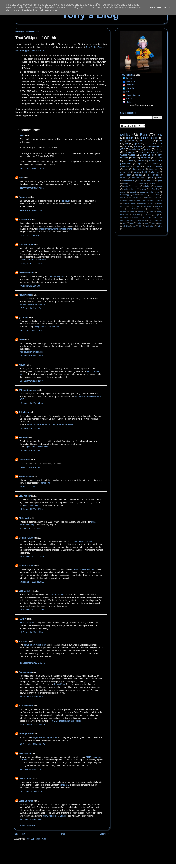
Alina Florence (26, 272)
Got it (167, 7)
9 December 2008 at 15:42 (32, 210)
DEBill (131, 200)
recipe (126, 146)
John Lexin (24, 412)
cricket (140, 181)
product (139, 223)
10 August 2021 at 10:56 (31, 263)
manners (130, 220)
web (126, 143)
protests (156, 175)
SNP (138, 206)
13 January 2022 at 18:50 (31, 356)
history (132, 183)
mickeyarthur (25, 219)
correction (136, 215)
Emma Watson (26, 476)
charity (151, 212)
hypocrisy (143, 183)
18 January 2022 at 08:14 (31, 428)
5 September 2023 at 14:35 (32, 557)
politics (125, 134)
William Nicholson (27, 390)
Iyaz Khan (23, 317)
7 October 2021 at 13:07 (30, 286)
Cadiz (21, 135)
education (128, 160)
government (125, 172)
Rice (131, 206)
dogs (157, 215)
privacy (143, 189)
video (140, 226)
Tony (21, 178)
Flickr (128, 102)
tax (158, 192)
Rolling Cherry (26, 734)
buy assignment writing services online (54, 229)
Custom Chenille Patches (82, 569)
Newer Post (19, 834)
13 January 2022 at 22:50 (31, 381)
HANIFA (22, 619)
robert (22, 340)
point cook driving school (38, 447)
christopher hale (27, 244)
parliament (158, 186)
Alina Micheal (25, 295)
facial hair (135, 217)
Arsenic (148, 197)
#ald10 (122, 197)
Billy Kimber (25, 496)
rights (159, 141)
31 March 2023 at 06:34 (30, 529)
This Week (147, 206)
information (153, 163)
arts (125, 169)
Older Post (104, 834)
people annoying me (149, 152)
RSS (144, 178)
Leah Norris (24, 460)
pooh (124, 223)
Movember (142, 203)
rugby (140, 163)
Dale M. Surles (26, 591)
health (144, 172)
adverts (159, 178)
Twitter (129, 78)
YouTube (130, 98)
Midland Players (129, 203)
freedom (140, 160)
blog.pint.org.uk (133, 95)
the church (145, 158)
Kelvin (22, 365)
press (131, 223)
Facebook (130, 81)
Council (123, 200)
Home (62, 834)
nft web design (26, 622)
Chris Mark (24, 518)
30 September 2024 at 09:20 (32, 724)
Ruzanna (23, 197)
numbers (135, 186)
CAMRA (157, 197)
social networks (146, 192)
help (125, 183)
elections (138, 146)
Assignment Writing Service (46, 326)
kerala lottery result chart (35, 645)
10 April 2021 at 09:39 (29, 235)
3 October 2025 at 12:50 (30, 820)
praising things (130, 189)
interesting (155, 172)
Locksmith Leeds (31, 505)
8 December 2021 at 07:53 (32, 330)
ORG (122, 149)
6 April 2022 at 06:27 (29, 487)
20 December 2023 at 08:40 (32, 663)
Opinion (137, 143)
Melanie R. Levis (27, 538)
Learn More (155, 7)
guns (160, 181)
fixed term (154, 169)
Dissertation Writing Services (33, 260)
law (121, 175)
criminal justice (149, 137)
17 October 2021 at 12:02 (31, 308)
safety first (154, 189)
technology (124, 195)
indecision (152, 217)
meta (131, 141)
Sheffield (158, 158)
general (147, 149)
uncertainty (124, 166)
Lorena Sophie (26, 801)
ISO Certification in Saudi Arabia (66, 721)
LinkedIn (130, 88)
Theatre (130, 137)
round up (124, 178)
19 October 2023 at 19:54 (31, 632)
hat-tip (136, 172)
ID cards (148, 166)
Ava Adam (24, 437)
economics (124, 217)
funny (151, 160)
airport (141, 209)
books (131, 212)
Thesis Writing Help (56, 276)
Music (152, 203)
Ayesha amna (25, 672)
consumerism (128, 181)
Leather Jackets (56, 594)
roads (160, 223)
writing (160, 226)
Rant (143, 134)
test (134, 226)
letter (129, 175)
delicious (151, 181)
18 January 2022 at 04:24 (31, 403)
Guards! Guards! (128, 155)
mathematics (141, 220)
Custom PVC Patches (82, 541)
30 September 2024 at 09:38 (32, 744)
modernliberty (153, 146)
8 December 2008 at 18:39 (32, 168)
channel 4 (141, 212)
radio (153, 223)
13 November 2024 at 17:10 (32, 792)
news (150, 141)
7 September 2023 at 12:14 (32, 610)
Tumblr (129, 92)
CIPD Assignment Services (55, 816)
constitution (134, 149)
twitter (143, 195)
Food (159, 134)
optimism (146, 186)
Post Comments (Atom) (36, 839)
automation (152, 209)
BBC (122, 141)
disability (148, 215)
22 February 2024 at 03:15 (31, 697)
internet (159, 149)
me (150, 220)
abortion (159, 166)
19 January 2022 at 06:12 (31, 450)
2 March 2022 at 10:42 (30, 467)
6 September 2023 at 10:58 (32, 582)
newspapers (129, 152)
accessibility (131, 209)
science (123, 192)
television (126, 226)
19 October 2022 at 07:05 (31, 509)
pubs (147, 223)
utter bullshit (155, 195)
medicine (138, 175)
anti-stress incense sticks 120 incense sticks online (50, 424)
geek (160, 143)
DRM (138, 200)
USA (151, 178)
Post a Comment (27, 825)
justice (152, 183)
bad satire (149, 143)
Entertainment (148, 200)
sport (141, 141)
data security (138, 169)
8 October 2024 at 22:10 (30, 769)
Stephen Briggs (147, 155)
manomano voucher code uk (32, 304)
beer (135, 158)
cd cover (66, 201)
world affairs (150, 226)
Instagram (130, 85)
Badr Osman (25, 753)
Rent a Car (64, 785)
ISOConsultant (26, 706)
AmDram (137, 166)
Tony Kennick (127, 75)
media (125, 186)
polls (147, 175)
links (160, 183)
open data (158, 220)
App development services (31, 352)
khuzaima (23, 641)
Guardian (159, 200)
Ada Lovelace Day (135, 197)
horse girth (45, 483)
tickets (135, 195)
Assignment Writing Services (44, 737)
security (133, 192)
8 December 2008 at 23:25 (32, 188)
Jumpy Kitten (59, 684)
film (144, 217)
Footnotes (135, 178)
